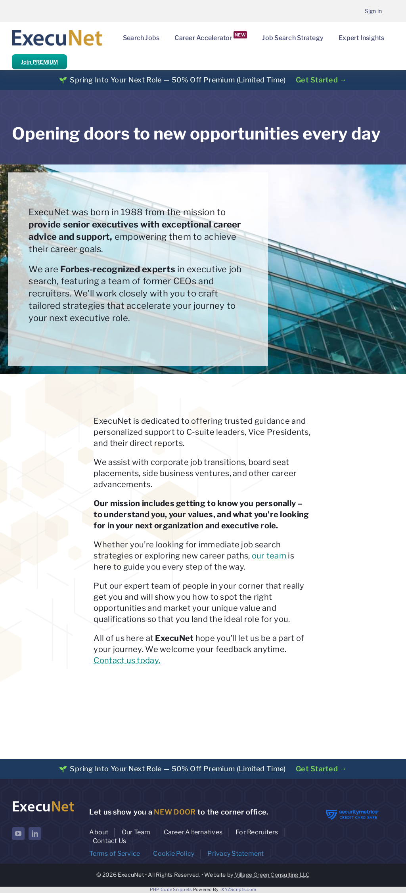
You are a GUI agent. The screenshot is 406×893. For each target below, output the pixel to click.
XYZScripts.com (238, 889)
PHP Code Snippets (171, 889)
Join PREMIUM (39, 62)
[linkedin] (35, 833)
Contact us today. (127, 660)
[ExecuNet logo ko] (43, 802)
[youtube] (18, 833)
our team (269, 555)
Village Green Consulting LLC (272, 874)
